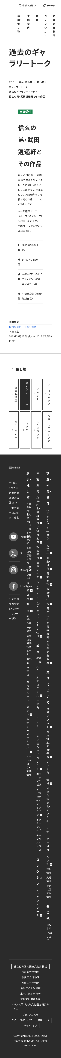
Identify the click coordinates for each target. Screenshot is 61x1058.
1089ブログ (49, 937)
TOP (11, 82)
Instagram (14, 569)
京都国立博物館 (30, 972)
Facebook (14, 586)
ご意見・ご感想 (30, 1015)
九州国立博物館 (30, 983)
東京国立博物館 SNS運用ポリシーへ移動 (14, 609)
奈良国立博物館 (30, 977)
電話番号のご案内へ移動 (14, 513)
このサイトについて (22, 1020)
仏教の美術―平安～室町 (23, 327)
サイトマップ (30, 1025)
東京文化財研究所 (30, 993)
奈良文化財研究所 (30, 999)
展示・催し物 (19, 24)
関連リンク (43, 1020)
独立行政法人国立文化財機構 (30, 966)
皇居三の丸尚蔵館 (30, 988)
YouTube (14, 536)
